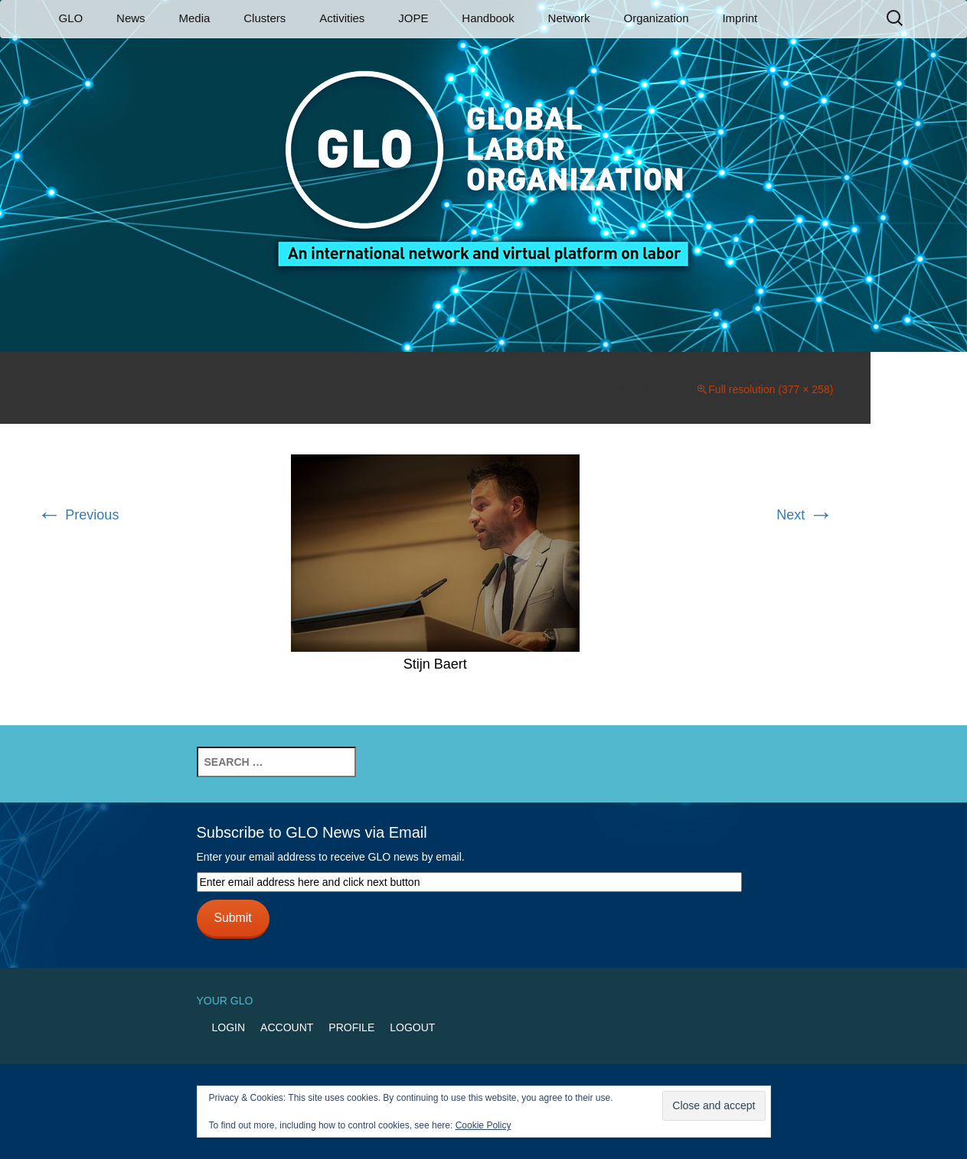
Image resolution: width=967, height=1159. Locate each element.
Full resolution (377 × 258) (770, 389)
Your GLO (225, 1001)
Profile (351, 1027)
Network (569, 17)
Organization (655, 17)
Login (229, 1027)
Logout (412, 1027)
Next (804, 515)
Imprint (739, 17)
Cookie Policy (483, 1125)
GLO (71, 17)
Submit (232, 917)
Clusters (264, 17)
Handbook (488, 17)
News (130, 17)
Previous (78, 515)
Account (286, 1027)
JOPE (413, 17)
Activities (341, 17)
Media (194, 17)
